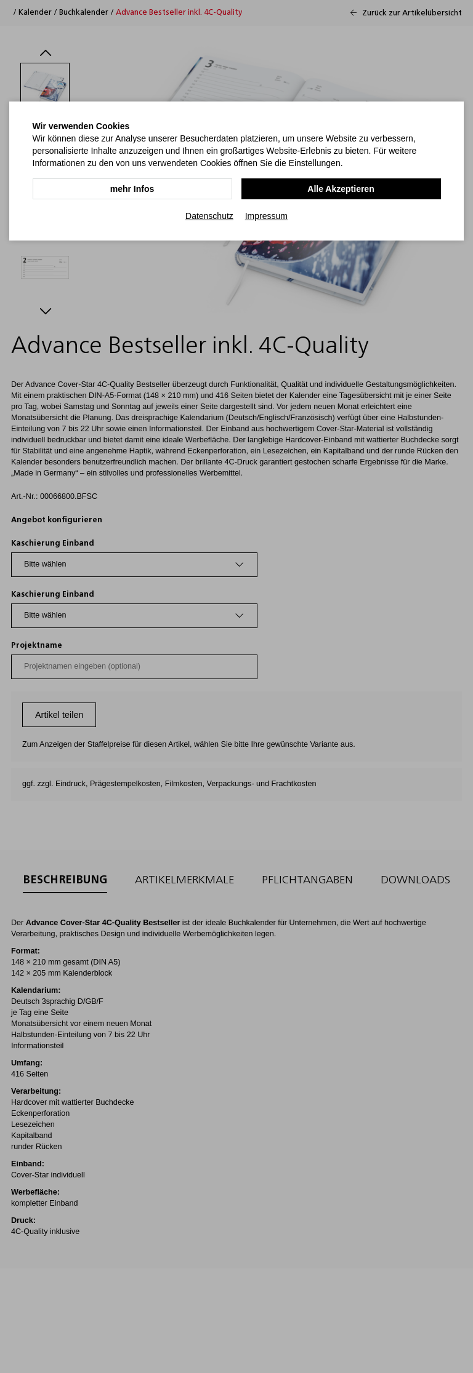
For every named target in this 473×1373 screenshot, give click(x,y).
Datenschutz (209, 216)
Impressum (266, 216)
